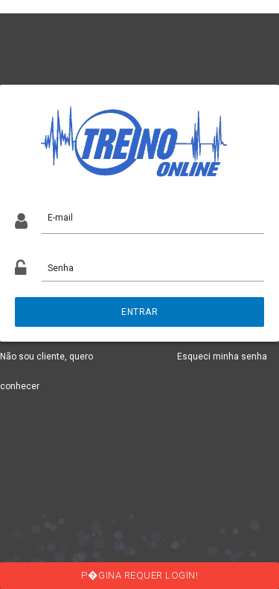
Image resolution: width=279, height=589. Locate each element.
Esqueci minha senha (222, 356)
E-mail (60, 217)
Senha (61, 268)
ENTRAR (139, 312)
